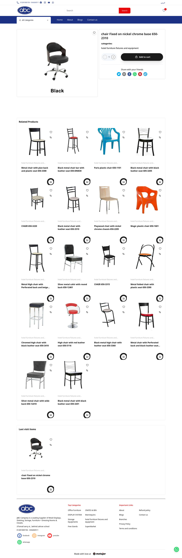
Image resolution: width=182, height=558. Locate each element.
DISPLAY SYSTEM (75, 515)
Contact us (92, 19)
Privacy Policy (124, 524)
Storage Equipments (73, 520)
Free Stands (73, 526)
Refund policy (144, 510)
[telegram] (145, 74)
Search (124, 10)
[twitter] (119, 74)
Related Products (28, 121)
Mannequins (90, 515)
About (70, 19)
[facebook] (129, 74)
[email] (124, 74)
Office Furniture (74, 510)
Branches (123, 519)
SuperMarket (90, 526)
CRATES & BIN (91, 510)
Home (60, 19)
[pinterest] (140, 74)
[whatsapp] (135, 74)
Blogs (80, 19)
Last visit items (27, 429)
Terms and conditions (128, 528)
